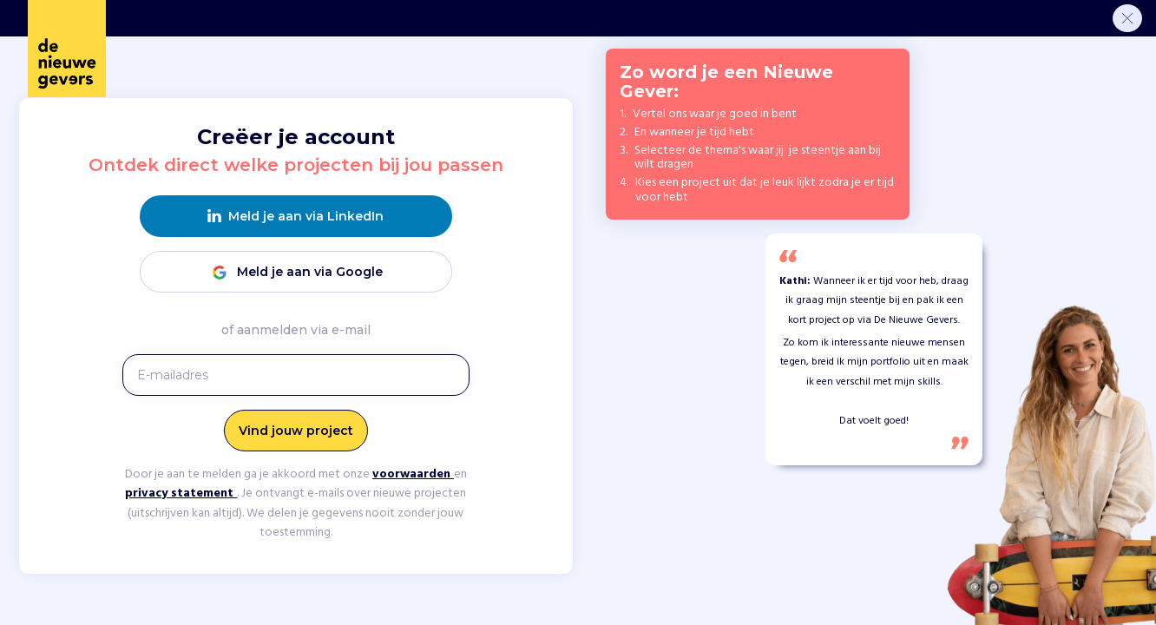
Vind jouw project (296, 430)
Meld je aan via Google (296, 272)
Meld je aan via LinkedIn (295, 217)
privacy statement (181, 493)
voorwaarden (413, 474)
